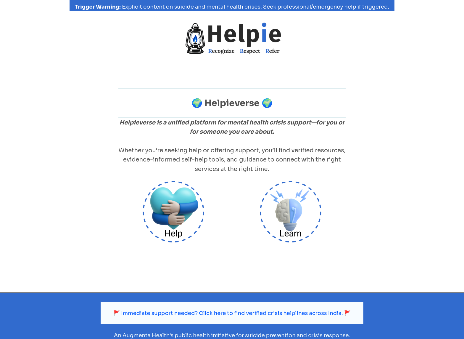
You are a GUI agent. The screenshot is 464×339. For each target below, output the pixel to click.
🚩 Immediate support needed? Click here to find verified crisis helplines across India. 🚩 (232, 304)
